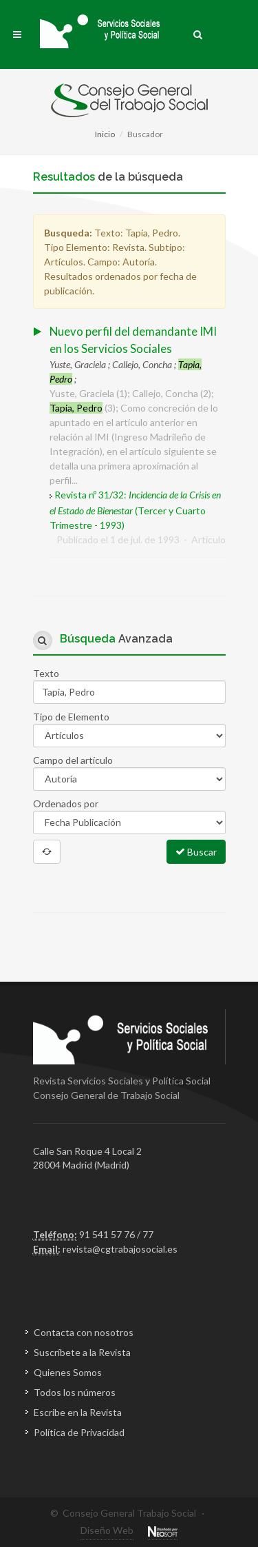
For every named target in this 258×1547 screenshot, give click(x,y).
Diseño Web (106, 1530)
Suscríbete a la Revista (82, 1352)
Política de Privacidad (79, 1432)
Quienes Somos (68, 1372)
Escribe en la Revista (78, 1412)
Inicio (105, 134)
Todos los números (75, 1392)
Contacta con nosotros (83, 1332)
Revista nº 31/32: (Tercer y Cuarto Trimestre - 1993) (135, 509)
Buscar (196, 851)
